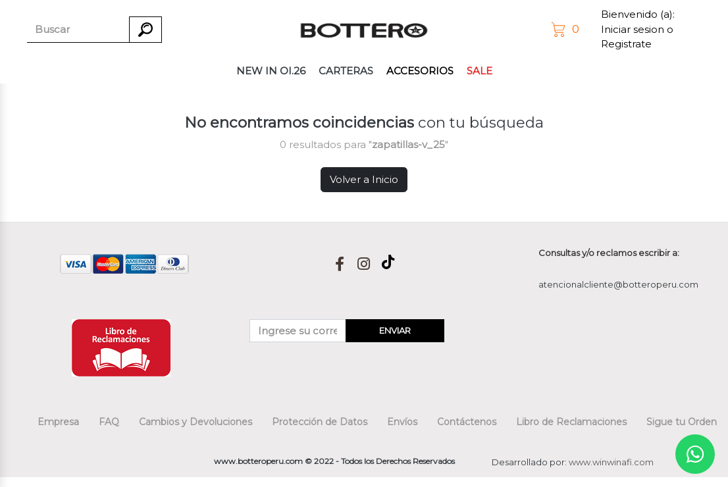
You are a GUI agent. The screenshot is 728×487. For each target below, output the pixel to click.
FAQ (109, 422)
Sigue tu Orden (681, 422)
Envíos (402, 422)
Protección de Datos (319, 422)
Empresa (58, 422)
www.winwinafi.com (611, 462)
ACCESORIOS (420, 70)
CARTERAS (346, 70)
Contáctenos (466, 422)
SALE (479, 70)
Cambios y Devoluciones (195, 422)
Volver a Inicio (364, 179)
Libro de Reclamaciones (571, 422)
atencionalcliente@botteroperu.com (618, 284)
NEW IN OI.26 (270, 70)
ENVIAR (395, 330)
